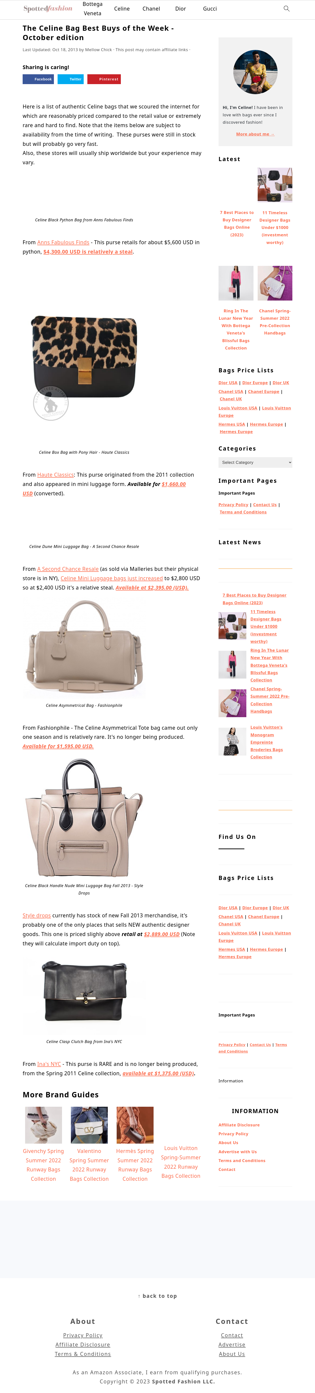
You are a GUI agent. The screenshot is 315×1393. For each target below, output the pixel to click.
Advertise (232, 1344)
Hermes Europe (266, 424)
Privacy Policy (233, 504)
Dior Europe (255, 382)
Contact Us (265, 504)
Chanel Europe (263, 391)
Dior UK (281, 382)
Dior (180, 8)
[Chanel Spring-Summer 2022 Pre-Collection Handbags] (232, 704)
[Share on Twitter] (71, 79)
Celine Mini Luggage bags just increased (112, 578)
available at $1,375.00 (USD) (158, 1073)
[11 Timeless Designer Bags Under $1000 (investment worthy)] (232, 627)
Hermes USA (232, 424)
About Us (228, 1142)
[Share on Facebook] (38, 79)
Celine (122, 8)
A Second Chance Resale (68, 568)
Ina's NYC (49, 1063)
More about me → (255, 134)
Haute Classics (55, 474)
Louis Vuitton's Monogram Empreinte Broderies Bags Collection (267, 742)
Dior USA (228, 382)
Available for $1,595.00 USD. (58, 746)
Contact (227, 1169)
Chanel (151, 8)
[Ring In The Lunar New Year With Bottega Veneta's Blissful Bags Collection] (232, 666)
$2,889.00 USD (162, 934)
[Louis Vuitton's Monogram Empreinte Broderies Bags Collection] (232, 743)
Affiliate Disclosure (239, 1125)
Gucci (210, 8)
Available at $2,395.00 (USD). (152, 587)
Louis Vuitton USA (238, 408)
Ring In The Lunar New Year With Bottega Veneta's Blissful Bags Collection (270, 665)
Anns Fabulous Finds (63, 242)
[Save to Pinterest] (104, 79)
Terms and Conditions (243, 512)
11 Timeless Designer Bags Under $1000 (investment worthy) (266, 626)
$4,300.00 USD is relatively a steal (88, 251)
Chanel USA (231, 391)
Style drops (37, 915)
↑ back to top (157, 1295)
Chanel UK (231, 399)
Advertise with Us (238, 1151)
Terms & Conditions (83, 1353)
